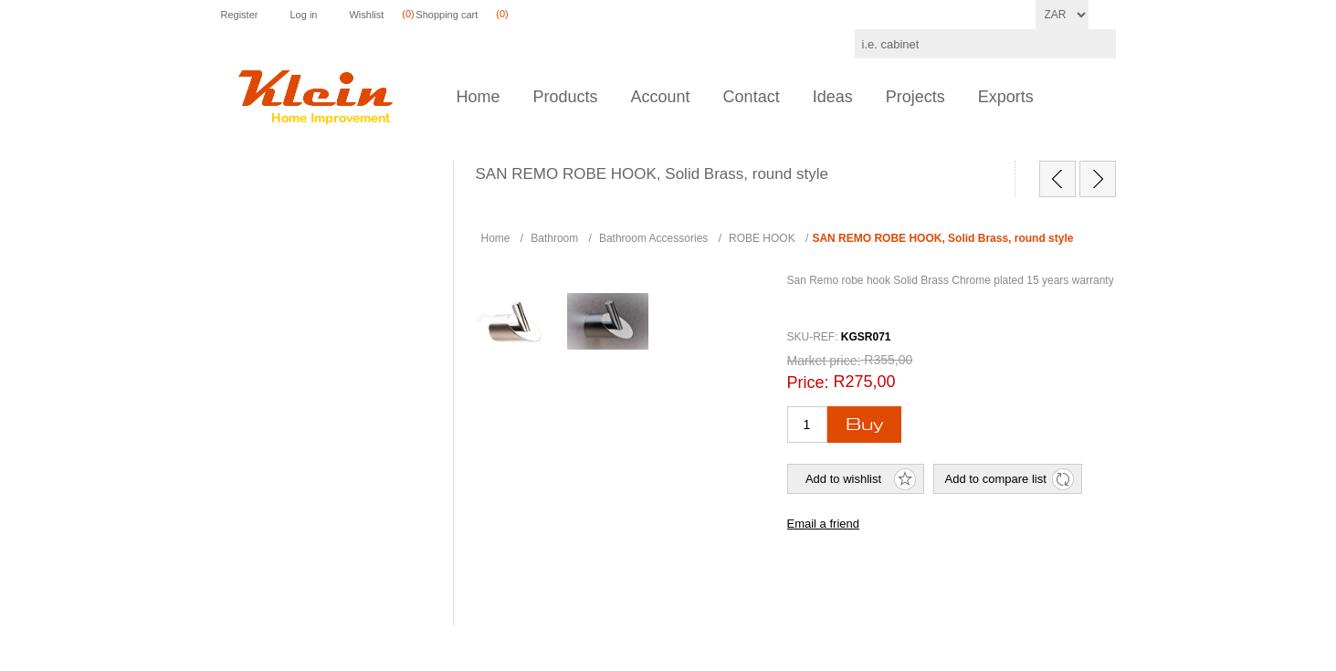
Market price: (824, 360)
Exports (1006, 97)
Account (660, 97)
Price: (808, 382)
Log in (303, 14)
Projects (915, 97)
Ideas (833, 97)
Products (565, 97)
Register (239, 14)
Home (478, 97)
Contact (751, 97)
